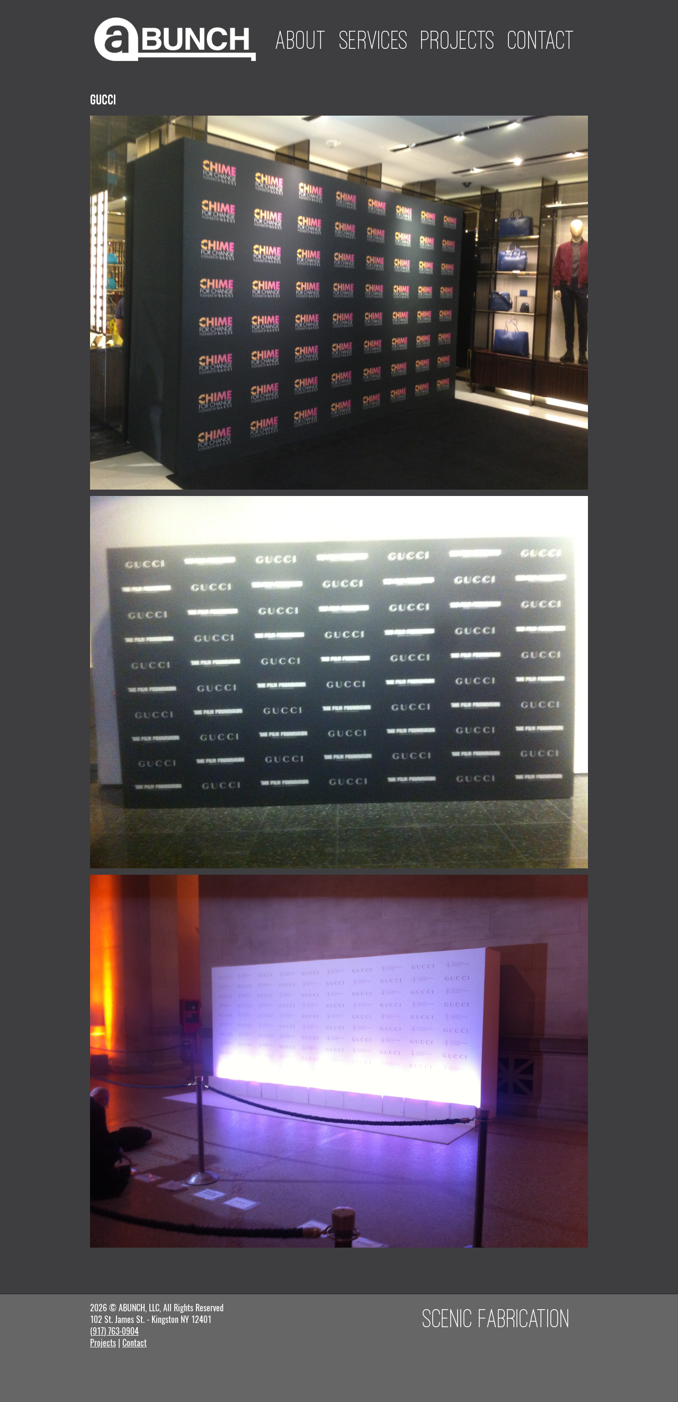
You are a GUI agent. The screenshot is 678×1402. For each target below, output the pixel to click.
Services (373, 40)
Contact (541, 40)
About (301, 40)
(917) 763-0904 (114, 1331)
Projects (458, 40)
